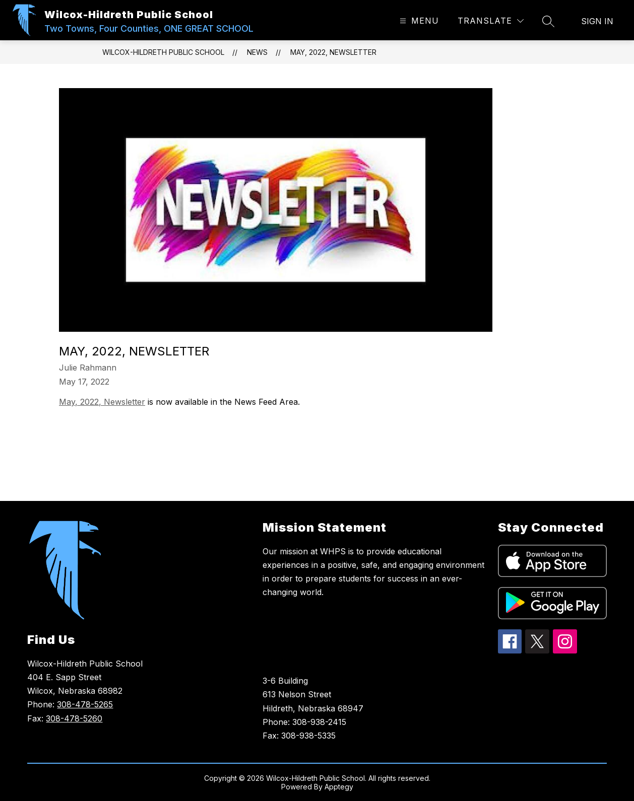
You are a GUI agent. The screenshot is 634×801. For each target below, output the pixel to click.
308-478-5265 (85, 704)
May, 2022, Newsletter (333, 52)
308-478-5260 (74, 718)
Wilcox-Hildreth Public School (163, 52)
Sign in (597, 21)
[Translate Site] (490, 21)
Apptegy (339, 786)
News (257, 52)
